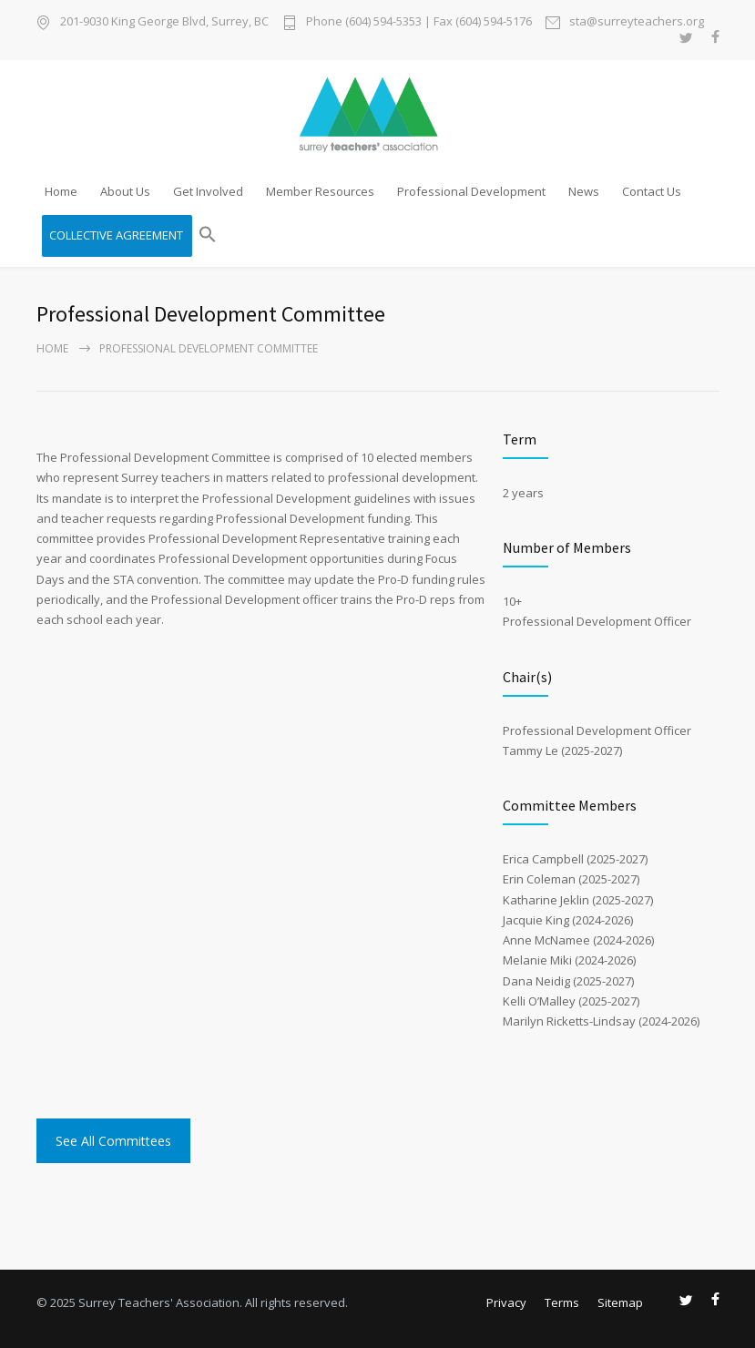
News (583, 191)
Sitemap (620, 1302)
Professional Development (471, 191)
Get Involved (208, 191)
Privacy (506, 1302)
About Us (125, 191)
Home (61, 191)
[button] (208, 236)
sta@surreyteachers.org (636, 22)
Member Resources (320, 191)
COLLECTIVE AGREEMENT (116, 235)
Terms (562, 1302)
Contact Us (651, 191)
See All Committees (113, 1140)
